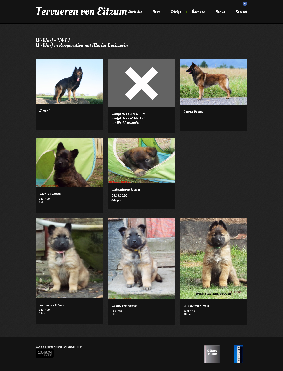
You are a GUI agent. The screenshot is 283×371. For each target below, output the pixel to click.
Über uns (198, 12)
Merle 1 (44, 110)
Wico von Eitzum (50, 194)
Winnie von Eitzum (124, 306)
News (156, 12)
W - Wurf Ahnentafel (125, 122)
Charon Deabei (193, 111)
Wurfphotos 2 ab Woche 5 (128, 118)
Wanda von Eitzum (51, 305)
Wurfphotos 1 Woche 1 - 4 (128, 114)
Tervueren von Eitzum (81, 11)
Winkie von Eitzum (196, 306)
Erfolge (176, 12)
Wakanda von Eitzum (125, 189)
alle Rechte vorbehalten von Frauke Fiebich (62, 347)
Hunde (220, 12)
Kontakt (241, 12)
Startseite (135, 12)
